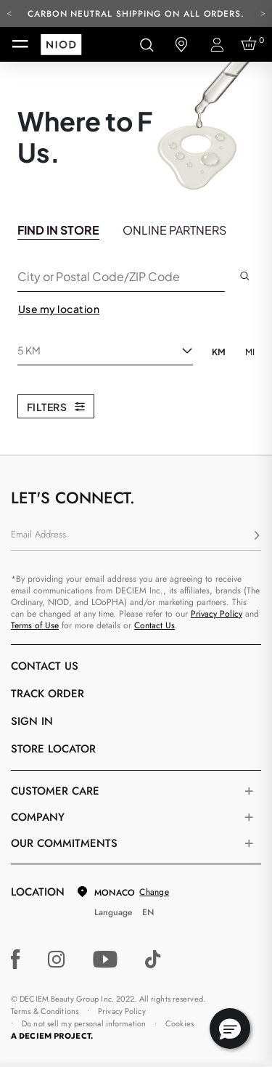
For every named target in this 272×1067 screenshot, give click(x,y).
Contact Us (154, 625)
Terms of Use (35, 625)
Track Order (47, 694)
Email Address (38, 534)
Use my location (58, 309)
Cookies (179, 1023)
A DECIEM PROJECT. (52, 1036)
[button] (230, 1028)
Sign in (32, 721)
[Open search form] (146, 44)
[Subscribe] (256, 536)
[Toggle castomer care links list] (249, 791)
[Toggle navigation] (20, 44)
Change (153, 891)
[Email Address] (136, 536)
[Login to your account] (216, 44)
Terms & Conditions (44, 1011)
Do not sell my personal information (84, 1023)
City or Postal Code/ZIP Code (98, 276)
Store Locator (53, 749)
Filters (56, 406)
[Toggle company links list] (249, 817)
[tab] (58, 229)
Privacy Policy (216, 613)
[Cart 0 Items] (251, 44)
